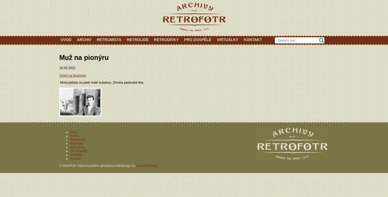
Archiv (84, 40)
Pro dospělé (197, 40)
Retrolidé (138, 40)
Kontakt (253, 40)
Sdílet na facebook (72, 75)
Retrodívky (166, 40)
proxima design (147, 166)
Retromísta (109, 40)
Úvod (66, 40)
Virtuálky (227, 40)
